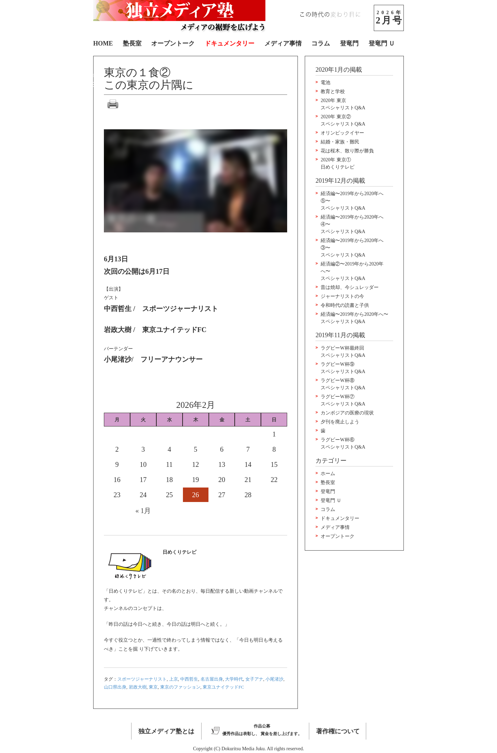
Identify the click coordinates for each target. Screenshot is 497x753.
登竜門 (349, 43)
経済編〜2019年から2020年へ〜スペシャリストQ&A (354, 318)
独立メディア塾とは (166, 731)
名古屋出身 (212, 679)
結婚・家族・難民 (340, 141)
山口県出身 (115, 687)
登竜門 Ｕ (382, 43)
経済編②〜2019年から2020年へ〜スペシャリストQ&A (352, 271)
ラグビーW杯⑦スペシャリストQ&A (343, 400)
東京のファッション (180, 687)
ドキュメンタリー (229, 43)
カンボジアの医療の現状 (347, 412)
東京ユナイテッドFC (223, 687)
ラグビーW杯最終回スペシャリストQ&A (343, 351)
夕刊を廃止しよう (340, 421)
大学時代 (234, 679)
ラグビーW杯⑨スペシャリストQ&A (343, 368)
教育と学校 (333, 91)
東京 (153, 687)
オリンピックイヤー (342, 132)
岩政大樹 (138, 687)
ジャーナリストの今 (342, 296)
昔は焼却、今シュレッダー (350, 287)
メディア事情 (283, 43)
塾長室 (132, 43)
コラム (320, 43)
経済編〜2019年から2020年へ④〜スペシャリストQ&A (352, 224)
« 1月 (143, 510)
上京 (173, 679)
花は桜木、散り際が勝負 (347, 150)
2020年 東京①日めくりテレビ (337, 163)
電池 (325, 82)
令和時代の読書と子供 (345, 305)
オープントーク (173, 43)
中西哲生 (189, 679)
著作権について (338, 731)
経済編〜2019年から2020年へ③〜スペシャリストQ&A (352, 248)
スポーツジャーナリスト (142, 679)
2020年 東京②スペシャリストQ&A (343, 120)
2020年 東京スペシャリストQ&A (343, 104)
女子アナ (254, 679)
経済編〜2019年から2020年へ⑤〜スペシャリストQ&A (352, 201)
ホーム (328, 473)
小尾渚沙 (274, 679)
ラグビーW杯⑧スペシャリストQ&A (343, 384)
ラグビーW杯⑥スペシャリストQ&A (343, 443)
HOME (103, 43)
